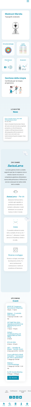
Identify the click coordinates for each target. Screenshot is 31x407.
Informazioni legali (22, 391)
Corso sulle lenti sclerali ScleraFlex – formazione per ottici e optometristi (15, 356)
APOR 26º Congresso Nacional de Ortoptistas (15, 307)
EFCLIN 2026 (11, 342)
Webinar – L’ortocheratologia (13, 363)
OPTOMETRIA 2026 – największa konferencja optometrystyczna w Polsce (15, 325)
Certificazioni (13, 391)
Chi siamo (6, 391)
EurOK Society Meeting (14, 372)
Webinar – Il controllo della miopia (14, 314)
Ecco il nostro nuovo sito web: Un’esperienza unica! (13, 119)
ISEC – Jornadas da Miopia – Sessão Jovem (15, 348)
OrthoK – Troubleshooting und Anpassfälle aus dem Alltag (14, 334)
